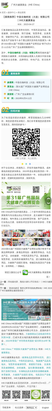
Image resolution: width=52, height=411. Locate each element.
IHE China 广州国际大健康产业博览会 (19, 349)
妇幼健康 (21, 368)
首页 (4, 12)
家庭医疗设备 (35, 364)
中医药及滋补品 (26, 361)
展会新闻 (22, 12)
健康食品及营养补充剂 (33, 357)
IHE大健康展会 (32, 272)
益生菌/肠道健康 (36, 368)
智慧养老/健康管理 (17, 364)
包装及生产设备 (43, 374)
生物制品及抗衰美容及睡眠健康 (34, 371)
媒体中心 (12, 12)
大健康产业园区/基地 (23, 374)
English (45, 407)
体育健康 (5, 374)
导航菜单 (6, 407)
